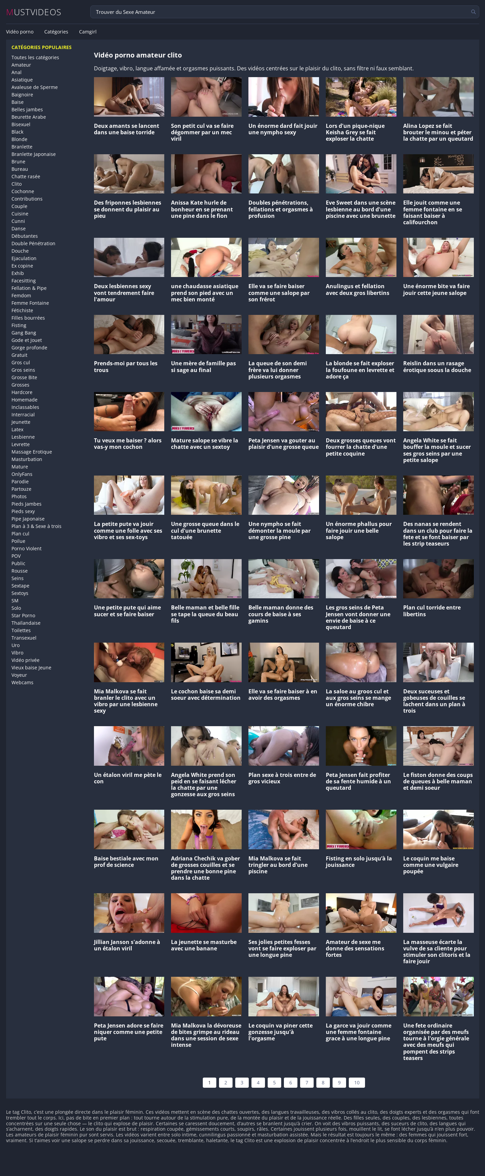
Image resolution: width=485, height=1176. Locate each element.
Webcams (22, 682)
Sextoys (19, 593)
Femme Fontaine (30, 303)
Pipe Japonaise (28, 518)
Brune (18, 161)
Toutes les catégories (35, 57)
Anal (16, 72)
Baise (17, 102)
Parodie (20, 481)
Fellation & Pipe (29, 288)
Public (18, 563)
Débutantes (24, 236)
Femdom (21, 295)
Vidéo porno (19, 31)
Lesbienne (23, 437)
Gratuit (19, 355)
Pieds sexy (23, 511)
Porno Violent (26, 548)
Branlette (21, 146)
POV (16, 556)
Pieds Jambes (26, 504)
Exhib (17, 273)
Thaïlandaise (26, 623)
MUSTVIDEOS (34, 12)
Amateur (21, 65)
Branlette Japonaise (33, 154)
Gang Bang (23, 332)
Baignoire (22, 94)
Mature (19, 466)
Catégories (56, 31)
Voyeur (19, 675)
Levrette (20, 444)
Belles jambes (27, 109)
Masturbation (26, 459)
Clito (16, 184)
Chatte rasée (25, 176)
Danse (18, 228)
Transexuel (24, 638)
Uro (15, 645)
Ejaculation (24, 258)
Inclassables (25, 407)
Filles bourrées (28, 318)
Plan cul (20, 533)
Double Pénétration (33, 243)
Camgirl (88, 31)
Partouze (21, 489)
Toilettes (21, 630)
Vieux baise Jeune (31, 667)
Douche (20, 251)
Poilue (18, 541)
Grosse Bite (24, 377)
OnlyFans (21, 474)
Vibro (17, 652)
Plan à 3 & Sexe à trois (36, 526)
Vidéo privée (25, 660)
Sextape (20, 585)
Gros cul (20, 362)
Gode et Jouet (26, 340)
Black (17, 132)
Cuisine (19, 213)
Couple (19, 206)
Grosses (20, 385)
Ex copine (22, 265)
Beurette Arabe (28, 117)
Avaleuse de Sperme (34, 87)
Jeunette (20, 422)
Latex (17, 429)
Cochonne (22, 191)
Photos (19, 496)
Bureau (19, 169)
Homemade (24, 399)
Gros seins (23, 370)
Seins (17, 578)
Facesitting (23, 280)
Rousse (19, 571)
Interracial (23, 414)
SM (15, 600)
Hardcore (21, 392)
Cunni (18, 221)
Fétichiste (22, 310)
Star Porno (23, 615)
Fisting (18, 325)
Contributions (27, 198)
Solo (16, 608)
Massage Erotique (31, 451)
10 (357, 1082)
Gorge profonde (29, 347)
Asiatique (22, 79)
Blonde (19, 139)
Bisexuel (20, 124)
